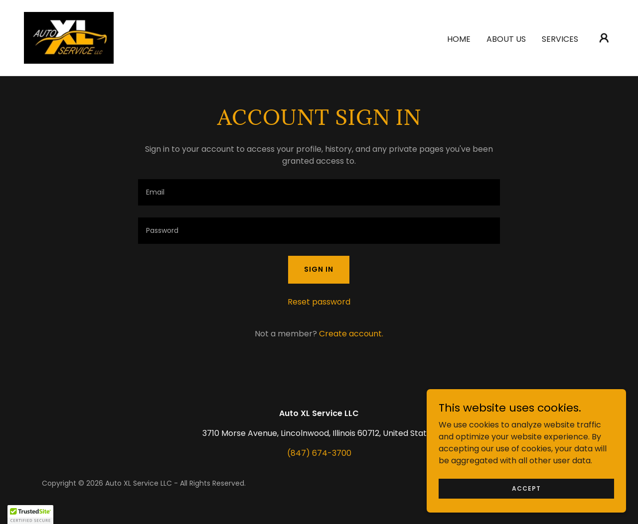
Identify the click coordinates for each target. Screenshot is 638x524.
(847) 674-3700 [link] (319, 453)
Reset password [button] (319, 302)
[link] (69, 37)
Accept (526, 488)
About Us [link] (506, 39)
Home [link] (459, 39)
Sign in (318, 269)
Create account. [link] (351, 333)
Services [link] (560, 39)
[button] (604, 38)
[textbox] (318, 192)
